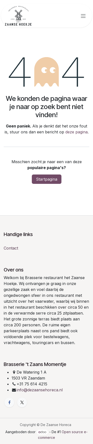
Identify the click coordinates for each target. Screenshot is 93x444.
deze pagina (76, 131)
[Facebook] (9, 402)
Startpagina (46, 179)
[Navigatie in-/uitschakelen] (83, 16)
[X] (22, 402)
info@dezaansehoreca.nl (40, 389)
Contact (11, 248)
